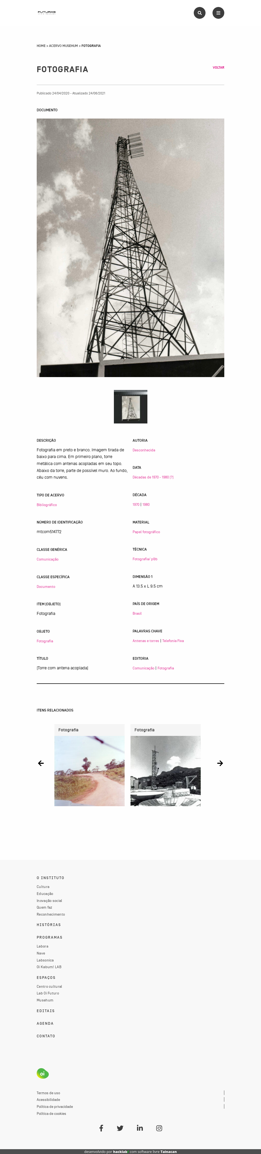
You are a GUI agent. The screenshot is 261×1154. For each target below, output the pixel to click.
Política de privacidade (55, 1106)
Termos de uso (48, 1093)
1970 (136, 504)
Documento (46, 586)
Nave (41, 953)
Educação (45, 893)
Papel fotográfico (146, 532)
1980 (146, 504)
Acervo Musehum (63, 46)
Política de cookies (51, 1113)
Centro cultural (49, 986)
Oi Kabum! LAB (49, 967)
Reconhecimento (51, 914)
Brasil (137, 613)
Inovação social (49, 900)
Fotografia (45, 641)
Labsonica (45, 960)
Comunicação (47, 559)
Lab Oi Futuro (48, 993)
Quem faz (44, 907)
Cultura (43, 886)
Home (41, 46)
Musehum (45, 1000)
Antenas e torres (146, 641)
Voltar (218, 67)
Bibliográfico (47, 505)
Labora (42, 946)
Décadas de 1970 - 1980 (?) (153, 477)
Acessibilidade (48, 1099)
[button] (41, 763)
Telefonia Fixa (173, 641)
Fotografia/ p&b (145, 559)
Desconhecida (144, 450)
